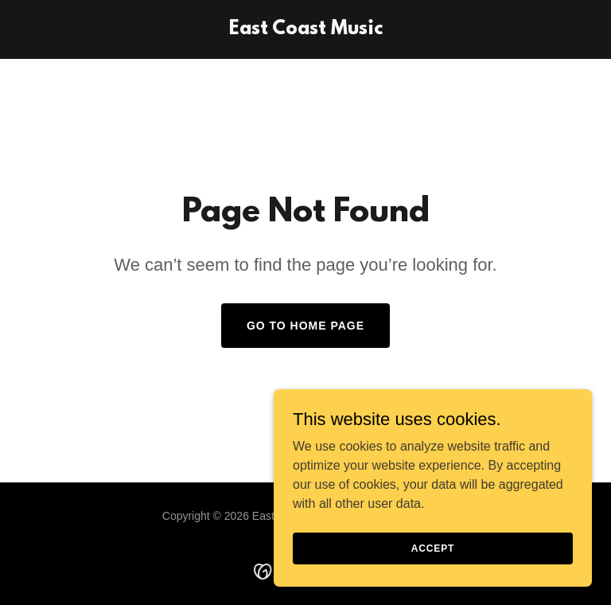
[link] (306, 30)
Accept (432, 547)
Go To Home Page (305, 325)
